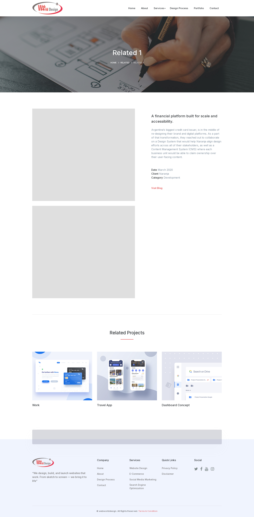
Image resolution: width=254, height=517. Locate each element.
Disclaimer (168, 473)
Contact (101, 485)
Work (36, 405)
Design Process (106, 479)
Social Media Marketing (142, 479)
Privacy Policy (170, 468)
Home (113, 62)
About (100, 473)
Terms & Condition (147, 511)
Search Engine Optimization (137, 486)
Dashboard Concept (176, 405)
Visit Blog (156, 188)
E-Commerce (136, 473)
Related (125, 62)
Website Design (138, 468)
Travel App (104, 405)
